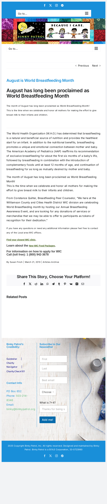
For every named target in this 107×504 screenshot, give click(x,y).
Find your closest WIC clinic (20, 239)
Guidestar (11, 358)
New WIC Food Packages (42, 245)
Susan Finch (16, 262)
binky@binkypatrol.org (20, 409)
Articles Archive (51, 262)
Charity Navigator (11, 364)
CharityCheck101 (15, 371)
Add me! (47, 419)
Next (95, 65)
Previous (83, 65)
